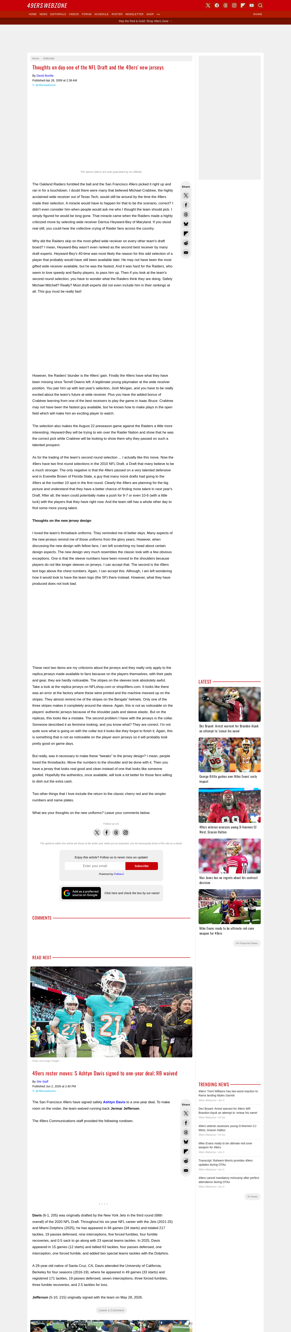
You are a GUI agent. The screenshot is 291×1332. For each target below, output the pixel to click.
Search (260, 5)
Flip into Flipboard (186, 233)
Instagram (126, 830)
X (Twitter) (208, 5)
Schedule (101, 14)
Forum (86, 14)
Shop (150, 14)
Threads (116, 830)
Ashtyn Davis (114, 1102)
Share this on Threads (186, 214)
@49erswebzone (45, 85)
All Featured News (247, 943)
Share (257, 14)
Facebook (106, 830)
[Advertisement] (145, 38)
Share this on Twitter (186, 195)
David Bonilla (44, 75)
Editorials (58, 14)
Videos (74, 14)
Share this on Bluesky (186, 224)
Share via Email (186, 252)
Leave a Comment (111, 1310)
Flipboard (243, 5)
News (43, 14)
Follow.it (119, 874)
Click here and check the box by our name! (131, 893)
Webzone (47, 5)
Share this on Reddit (186, 243)
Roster (117, 14)
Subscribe (142, 866)
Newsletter (135, 14)
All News (252, 1196)
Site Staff (42, 1081)
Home (33, 14)
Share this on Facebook (186, 205)
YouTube (251, 5)
